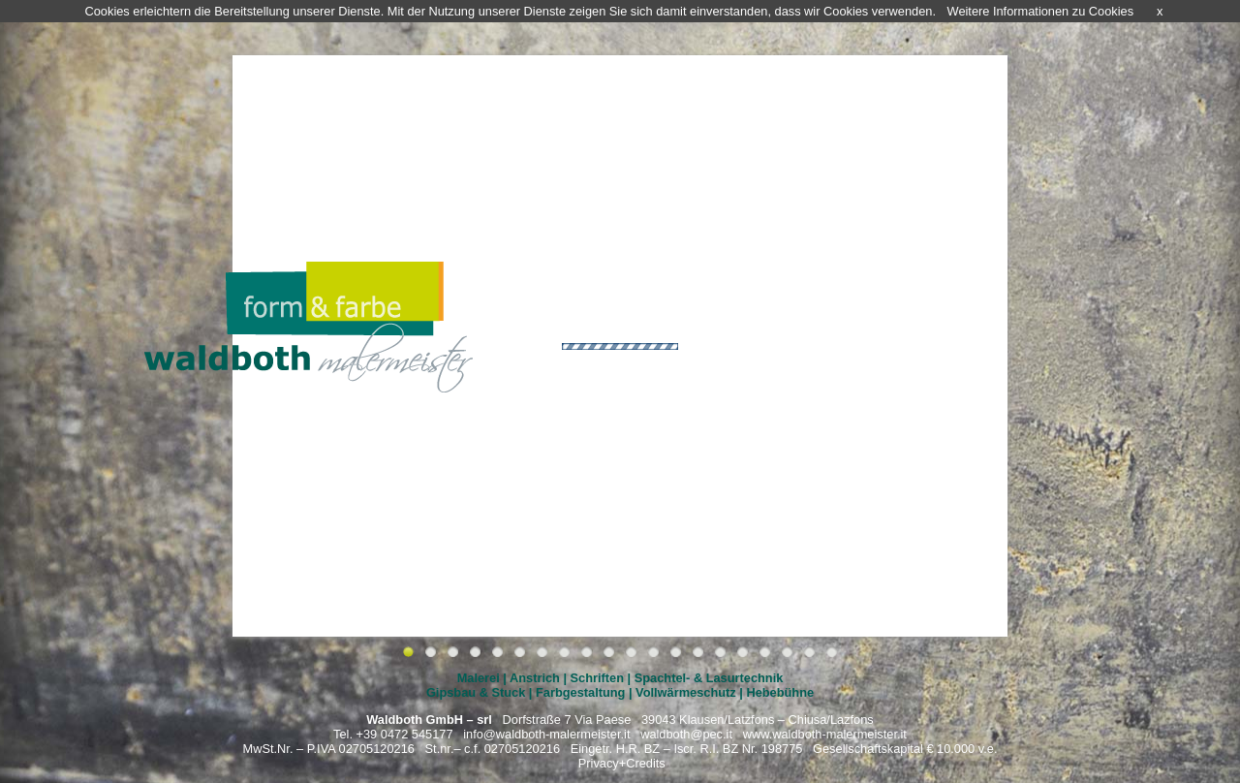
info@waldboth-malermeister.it (546, 734)
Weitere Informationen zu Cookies (1040, 11)
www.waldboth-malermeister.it (825, 734)
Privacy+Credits (622, 763)
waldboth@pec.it (686, 734)
